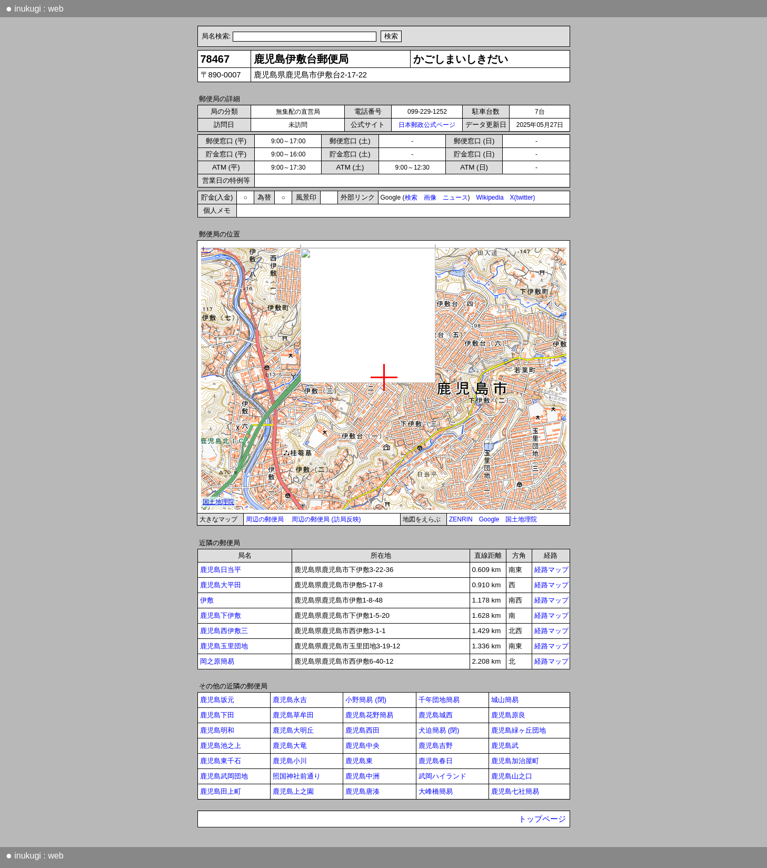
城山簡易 (505, 700)
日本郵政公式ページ (427, 125)
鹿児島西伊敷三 (224, 631)
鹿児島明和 (217, 730)
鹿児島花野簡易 (369, 715)
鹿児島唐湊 (362, 791)
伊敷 (207, 600)
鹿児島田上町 (220, 791)
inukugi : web (35, 8)
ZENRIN (461, 519)
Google (489, 519)
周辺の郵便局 (265, 519)
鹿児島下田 (217, 715)
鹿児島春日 (436, 761)
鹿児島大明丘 (293, 730)
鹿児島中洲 (362, 776)
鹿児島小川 (290, 761)
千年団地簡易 (439, 700)
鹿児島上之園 (293, 791)
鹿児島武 (505, 745)
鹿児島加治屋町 (515, 761)
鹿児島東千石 (220, 761)
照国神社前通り (297, 776)
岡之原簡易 (217, 661)
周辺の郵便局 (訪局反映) (326, 519)
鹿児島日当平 (220, 570)
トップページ (542, 819)
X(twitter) (522, 197)
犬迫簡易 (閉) (439, 730)
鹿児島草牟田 (293, 715)
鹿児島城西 (436, 715)
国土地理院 (521, 519)
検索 (411, 197)
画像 (430, 197)
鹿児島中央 (362, 745)
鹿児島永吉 (290, 700)
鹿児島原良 (508, 715)
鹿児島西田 (362, 730)
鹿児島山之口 (511, 776)
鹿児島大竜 (290, 745)
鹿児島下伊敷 (220, 615)
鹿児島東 (359, 761)
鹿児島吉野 (436, 745)
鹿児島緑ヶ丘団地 (518, 730)
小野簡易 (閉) (365, 700)
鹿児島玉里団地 (224, 646)
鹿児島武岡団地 (224, 776)
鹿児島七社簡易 (515, 791)
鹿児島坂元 (217, 700)
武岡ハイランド (442, 776)
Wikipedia (490, 197)
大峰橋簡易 (436, 791)
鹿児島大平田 (220, 585)
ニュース (455, 197)
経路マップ (551, 570)
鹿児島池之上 (220, 745)
